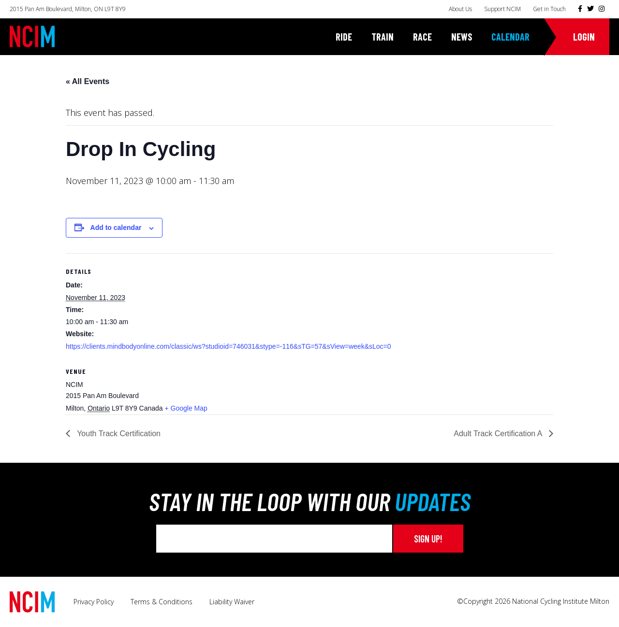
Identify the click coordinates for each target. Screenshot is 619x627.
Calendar (510, 37)
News (461, 37)
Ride (344, 37)
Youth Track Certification (118, 433)
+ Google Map (185, 408)
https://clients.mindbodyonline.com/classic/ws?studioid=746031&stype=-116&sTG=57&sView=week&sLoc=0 (228, 346)
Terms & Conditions (161, 601)
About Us (460, 9)
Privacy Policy (94, 601)
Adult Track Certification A (499, 433)
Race (422, 37)
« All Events (87, 81)
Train (382, 37)
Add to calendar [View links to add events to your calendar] (116, 227)
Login (584, 37)
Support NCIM (502, 9)
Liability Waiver (231, 601)
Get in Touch (549, 9)
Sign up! (428, 538)
